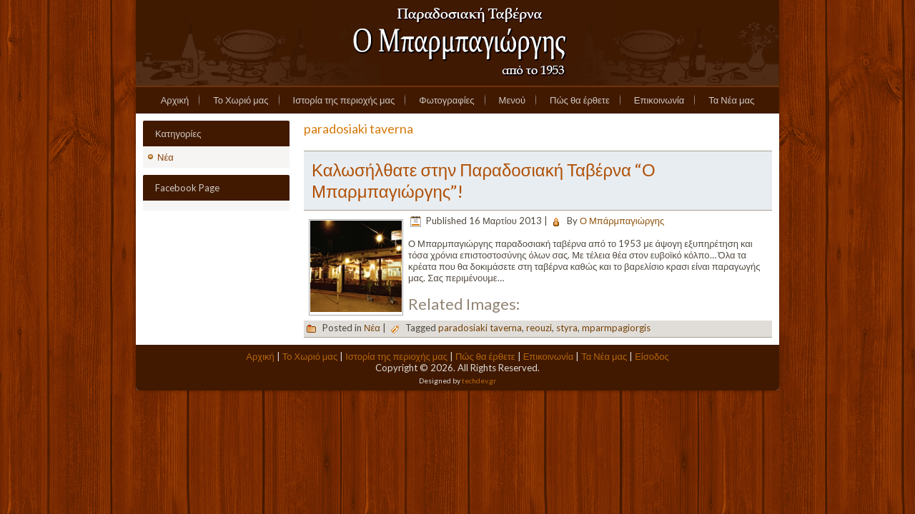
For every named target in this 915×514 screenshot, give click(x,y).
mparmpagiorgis (616, 327)
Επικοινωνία (659, 100)
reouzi (539, 327)
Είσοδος (652, 356)
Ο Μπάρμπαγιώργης (622, 220)
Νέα (165, 157)
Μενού (512, 100)
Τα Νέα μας (731, 100)
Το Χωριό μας (240, 100)
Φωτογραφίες (446, 100)
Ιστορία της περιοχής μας (344, 100)
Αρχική (175, 100)
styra (567, 327)
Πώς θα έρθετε (580, 100)
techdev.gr (479, 380)
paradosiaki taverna (480, 327)
